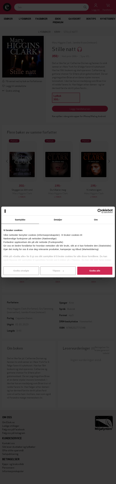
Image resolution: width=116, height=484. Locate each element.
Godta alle (94, 270)
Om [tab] (96, 219)
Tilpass (58, 270)
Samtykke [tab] (20, 219)
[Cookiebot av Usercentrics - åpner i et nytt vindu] (100, 211)
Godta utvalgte (21, 270)
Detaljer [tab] (58, 219)
